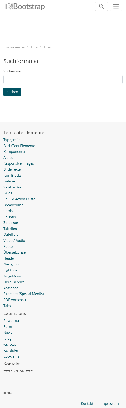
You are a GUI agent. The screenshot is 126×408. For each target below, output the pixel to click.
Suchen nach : (14, 71)
